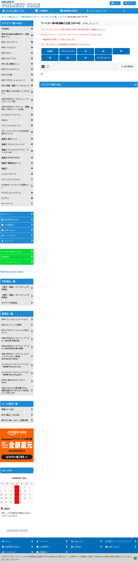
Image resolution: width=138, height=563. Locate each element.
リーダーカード (103, 58)
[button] (124, 11)
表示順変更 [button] (127, 66)
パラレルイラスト (67, 51)
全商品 (50, 51)
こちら (16, 559)
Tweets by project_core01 (11, 272)
